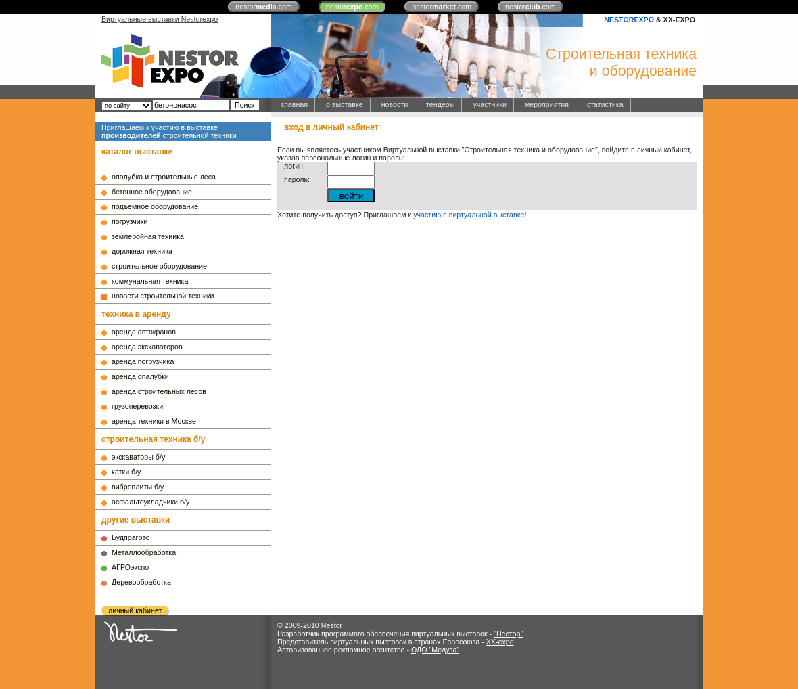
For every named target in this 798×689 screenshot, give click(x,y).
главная (294, 104)
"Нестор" (508, 633)
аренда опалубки (140, 376)
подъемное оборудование (155, 206)
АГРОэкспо (130, 567)
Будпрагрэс (130, 537)
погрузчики (129, 221)
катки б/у (126, 472)
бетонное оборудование (152, 191)
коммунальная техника (150, 281)
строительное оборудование (159, 266)
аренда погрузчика (143, 361)
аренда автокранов (144, 332)
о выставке (344, 104)
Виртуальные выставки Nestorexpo (159, 19)
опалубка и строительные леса (164, 177)
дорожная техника (142, 251)
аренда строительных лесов (159, 391)
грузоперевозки (137, 406)
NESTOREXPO (629, 20)
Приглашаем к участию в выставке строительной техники (169, 131)
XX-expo (500, 642)
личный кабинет (135, 610)
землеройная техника (148, 236)
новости (394, 104)
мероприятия (547, 104)
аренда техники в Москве (154, 421)
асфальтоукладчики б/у (150, 501)
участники (489, 104)
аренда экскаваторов (147, 346)
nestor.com (263, 7)
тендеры (440, 104)
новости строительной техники (163, 296)
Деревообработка (141, 582)
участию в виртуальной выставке (468, 214)
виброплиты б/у (138, 487)
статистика (605, 104)
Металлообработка (144, 552)
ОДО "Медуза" (435, 650)
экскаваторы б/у (138, 457)
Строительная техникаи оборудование (621, 62)
